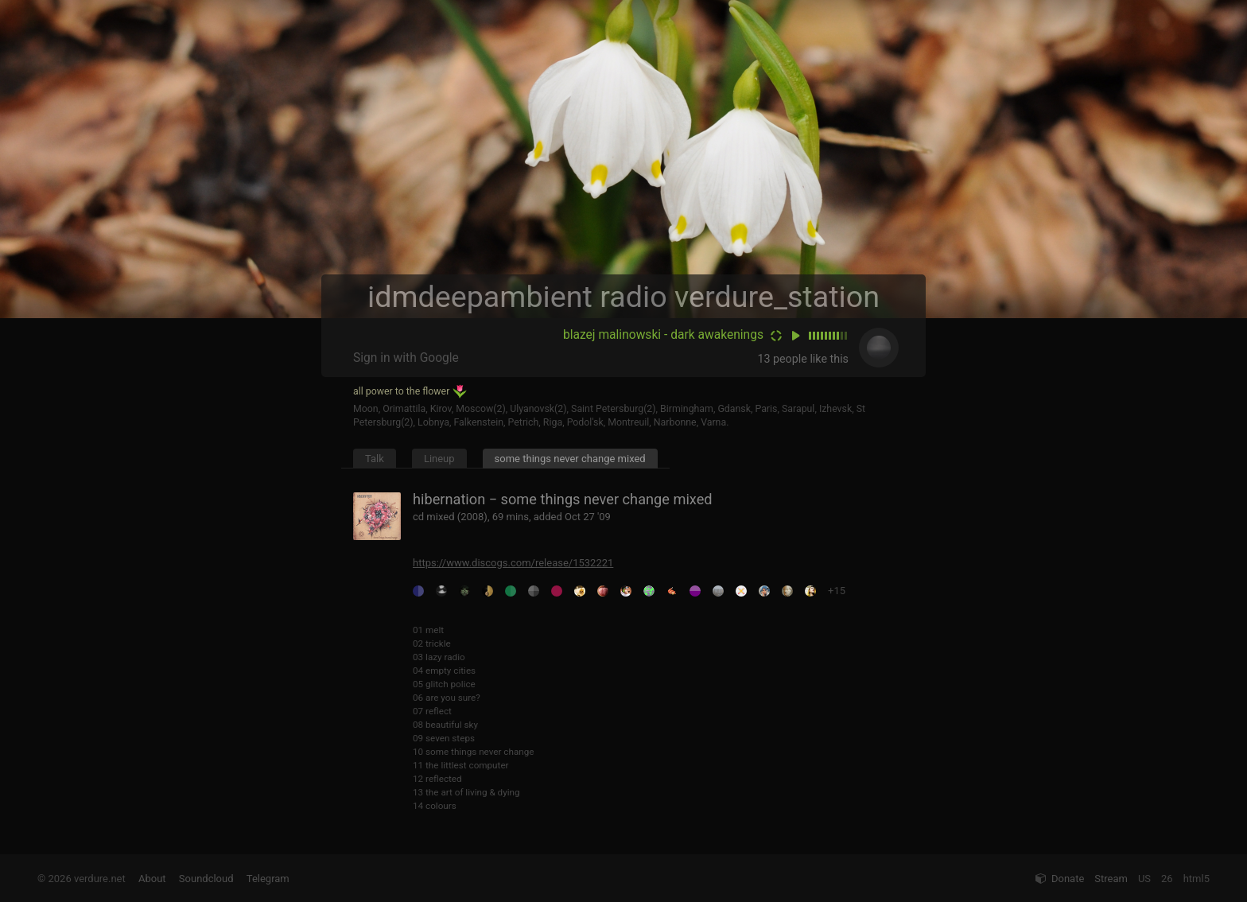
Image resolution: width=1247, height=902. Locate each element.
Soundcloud (206, 879)
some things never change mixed (570, 459)
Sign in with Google (406, 358)
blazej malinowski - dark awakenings (663, 335)
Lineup (439, 459)
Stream (1111, 879)
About (152, 879)
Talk (374, 459)
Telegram (268, 879)
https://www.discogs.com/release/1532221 (513, 563)
